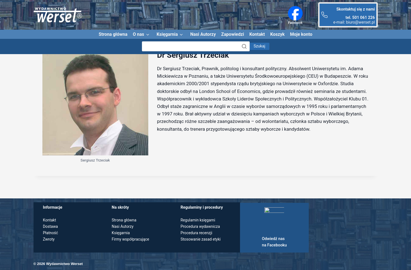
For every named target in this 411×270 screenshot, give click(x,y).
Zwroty (49, 239)
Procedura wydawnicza (200, 226)
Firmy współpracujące (131, 239)
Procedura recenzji (196, 233)
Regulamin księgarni (198, 220)
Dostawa (50, 226)
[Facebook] (295, 13)
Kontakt (257, 34)
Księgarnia (167, 34)
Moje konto (301, 34)
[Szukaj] (196, 46)
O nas (138, 34)
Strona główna (113, 34)
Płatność (51, 233)
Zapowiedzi (232, 34)
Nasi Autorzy (203, 34)
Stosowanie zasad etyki (201, 239)
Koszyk (277, 34)
